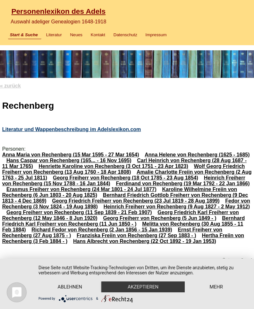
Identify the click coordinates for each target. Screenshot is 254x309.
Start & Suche (24, 34)
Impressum (156, 34)
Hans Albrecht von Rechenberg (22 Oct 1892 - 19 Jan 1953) (144, 241)
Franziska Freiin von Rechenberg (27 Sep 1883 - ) (136, 235)
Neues (76, 34)
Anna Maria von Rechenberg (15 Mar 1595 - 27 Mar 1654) (70, 154)
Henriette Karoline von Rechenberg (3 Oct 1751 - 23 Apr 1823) (113, 166)
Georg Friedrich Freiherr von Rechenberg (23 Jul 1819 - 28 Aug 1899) (135, 201)
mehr (216, 287)
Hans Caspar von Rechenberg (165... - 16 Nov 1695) (68, 160)
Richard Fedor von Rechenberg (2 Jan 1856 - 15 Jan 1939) (101, 229)
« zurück (10, 85)
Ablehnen (70, 287)
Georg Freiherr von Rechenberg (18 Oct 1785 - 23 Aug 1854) (125, 177)
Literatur (54, 34)
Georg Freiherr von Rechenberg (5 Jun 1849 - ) (159, 218)
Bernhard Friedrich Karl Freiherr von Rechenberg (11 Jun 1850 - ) (123, 221)
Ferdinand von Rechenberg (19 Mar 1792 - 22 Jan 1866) (183, 183)
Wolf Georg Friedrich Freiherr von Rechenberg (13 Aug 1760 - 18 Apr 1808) (123, 169)
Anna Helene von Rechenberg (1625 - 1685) (197, 154)
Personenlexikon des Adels (58, 11)
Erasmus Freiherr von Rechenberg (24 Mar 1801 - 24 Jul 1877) (81, 189)
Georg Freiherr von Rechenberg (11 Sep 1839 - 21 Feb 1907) (79, 212)
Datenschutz (125, 34)
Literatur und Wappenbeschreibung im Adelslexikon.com (71, 129)
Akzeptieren (143, 287)
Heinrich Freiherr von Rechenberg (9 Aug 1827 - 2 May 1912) (177, 206)
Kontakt (98, 34)
